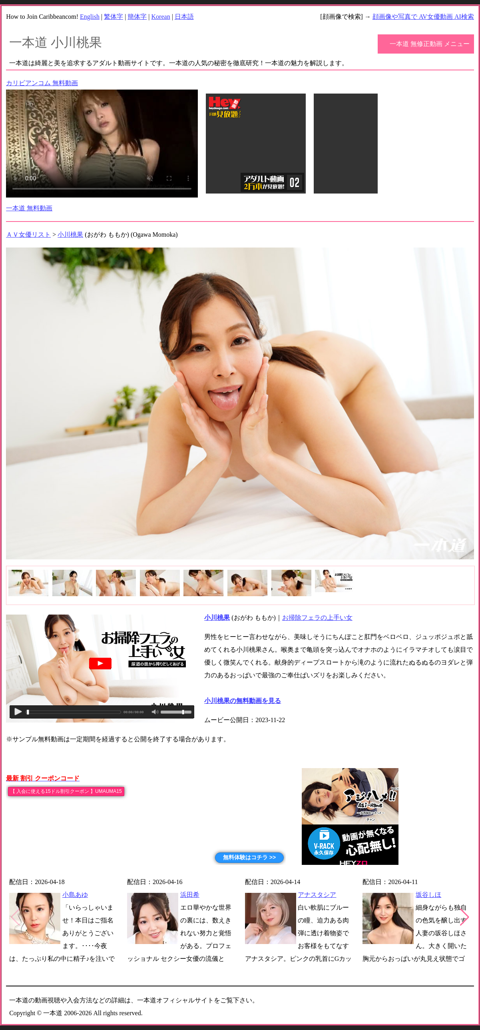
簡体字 (137, 16)
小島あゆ (75, 894)
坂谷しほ (428, 894)
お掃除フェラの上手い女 (317, 617)
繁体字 (113, 16)
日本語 (184, 16)
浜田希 (189, 894)
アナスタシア (317, 894)
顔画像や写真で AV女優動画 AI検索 (423, 16)
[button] (464, 917)
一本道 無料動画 (29, 208)
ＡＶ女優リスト (28, 234)
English (90, 16)
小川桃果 (70, 234)
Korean (160, 16)
